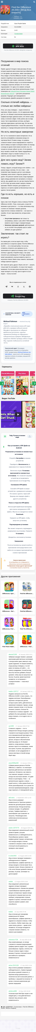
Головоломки (18, 33)
